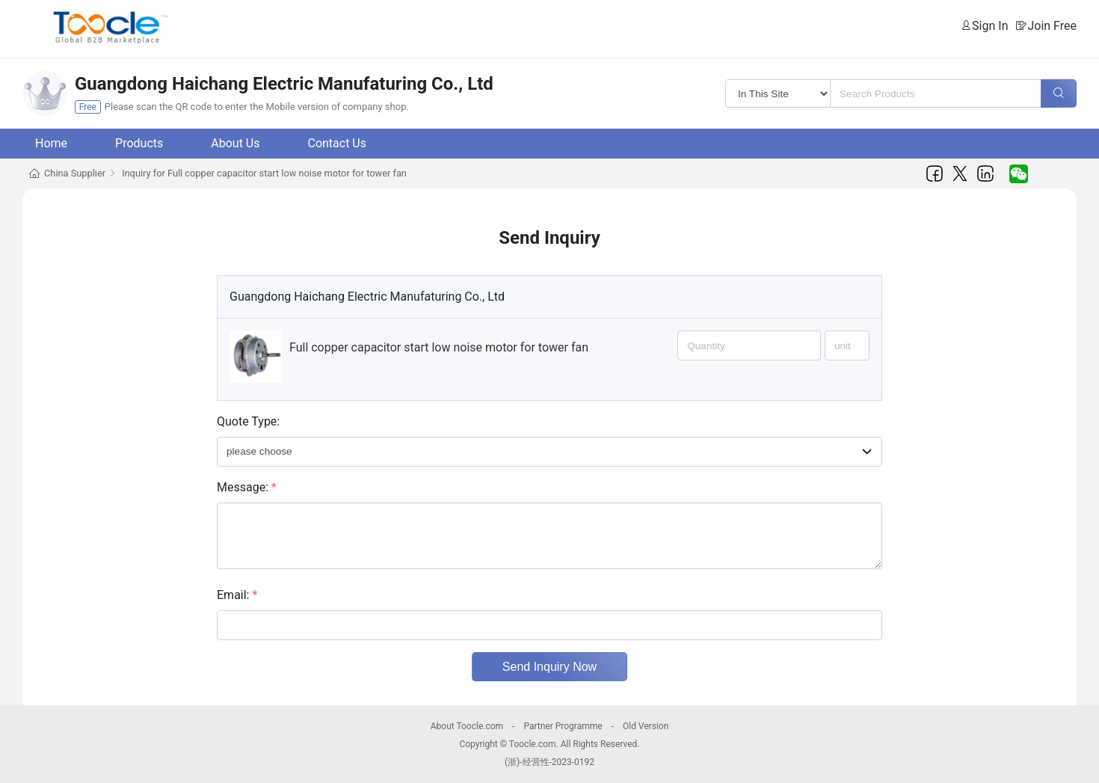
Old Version (645, 726)
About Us (235, 143)
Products (139, 143)
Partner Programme (562, 726)
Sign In (990, 26)
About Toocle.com (467, 726)
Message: (247, 487)
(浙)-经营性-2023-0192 (549, 762)
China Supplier (74, 173)
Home (51, 143)
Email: (237, 595)
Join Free (1052, 26)
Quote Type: (248, 421)
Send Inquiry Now (549, 666)
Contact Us (336, 143)
